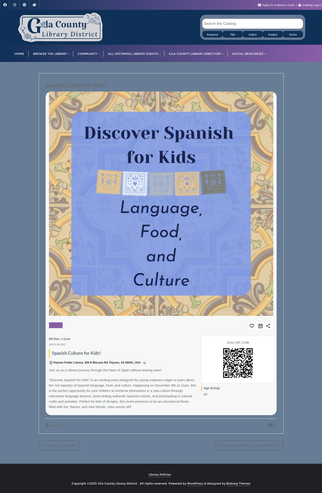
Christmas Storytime (61, 445)
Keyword (212, 34)
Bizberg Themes (238, 483)
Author (252, 34)
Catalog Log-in (309, 5)
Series (293, 34)
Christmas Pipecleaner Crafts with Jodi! (247, 445)
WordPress (195, 483)
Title (232, 34)
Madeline (54, 425)
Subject (273, 34)
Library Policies (160, 474)
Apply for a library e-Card (276, 5)
